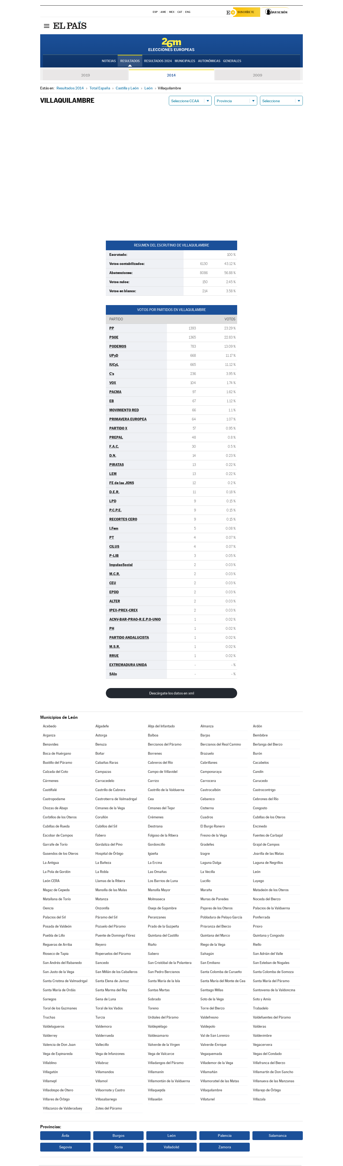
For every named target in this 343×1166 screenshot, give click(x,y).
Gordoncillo (156, 845)
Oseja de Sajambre (162, 909)
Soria (118, 1148)
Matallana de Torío (57, 900)
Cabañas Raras (106, 763)
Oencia (48, 909)
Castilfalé (50, 791)
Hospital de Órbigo (109, 854)
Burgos (118, 1136)
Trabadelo (260, 1009)
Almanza (207, 727)
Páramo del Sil (106, 918)
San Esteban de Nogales (271, 964)
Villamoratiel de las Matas (219, 1082)
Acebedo (49, 727)
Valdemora (103, 1027)
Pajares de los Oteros (216, 909)
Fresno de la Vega (213, 836)
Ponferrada (261, 918)
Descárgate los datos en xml (171, 694)
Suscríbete (248, 12)
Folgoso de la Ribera (163, 836)
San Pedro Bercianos (164, 973)
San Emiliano (210, 964)
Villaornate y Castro (110, 1091)
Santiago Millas (211, 991)
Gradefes (207, 845)
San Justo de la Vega (58, 973)
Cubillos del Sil (106, 827)
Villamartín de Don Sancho (273, 1073)
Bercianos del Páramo (164, 745)
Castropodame (54, 800)
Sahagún (207, 954)
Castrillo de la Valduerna (166, 791)
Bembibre (260, 736)
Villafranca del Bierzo (269, 1064)
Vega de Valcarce (161, 1055)
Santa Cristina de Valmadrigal (65, 982)
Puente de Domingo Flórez (115, 936)
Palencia (225, 1136)
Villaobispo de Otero (58, 1091)
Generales (232, 62)
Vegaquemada (211, 1055)
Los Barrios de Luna (163, 882)
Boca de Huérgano (57, 754)
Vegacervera (262, 1045)
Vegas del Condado (267, 1055)
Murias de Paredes (214, 900)
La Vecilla (207, 873)
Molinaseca (156, 900)
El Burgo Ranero (212, 827)
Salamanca (277, 1136)
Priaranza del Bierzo (215, 927)
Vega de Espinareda (58, 1055)
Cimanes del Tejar (161, 809)
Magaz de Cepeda (56, 891)
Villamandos (104, 1073)
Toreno (153, 1009)
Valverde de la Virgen (164, 1045)
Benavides (50, 745)
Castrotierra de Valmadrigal (116, 800)
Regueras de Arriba (57, 945)
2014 (171, 76)
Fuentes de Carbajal (268, 836)
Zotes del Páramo (108, 1109)
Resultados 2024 (158, 62)
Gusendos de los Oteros (60, 854)
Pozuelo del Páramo (110, 927)
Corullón (101, 818)
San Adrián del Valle (268, 954)
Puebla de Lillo (54, 936)
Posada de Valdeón (57, 927)
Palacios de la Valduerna (271, 909)
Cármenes (50, 782)
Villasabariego (106, 1100)
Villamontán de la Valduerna (169, 1082)
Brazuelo (207, 754)
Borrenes (155, 754)
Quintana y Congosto (268, 936)
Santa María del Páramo (271, 982)
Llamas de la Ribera (110, 882)
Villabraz (102, 1064)
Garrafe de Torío (55, 845)
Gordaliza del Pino (108, 845)
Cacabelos (261, 763)
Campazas (103, 772)
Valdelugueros (53, 1027)
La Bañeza (103, 863)
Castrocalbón (210, 791)
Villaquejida (156, 1091)
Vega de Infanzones (110, 1055)
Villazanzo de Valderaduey (62, 1109)
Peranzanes (157, 918)
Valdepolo (207, 1027)
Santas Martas (159, 991)
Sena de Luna (105, 1000)
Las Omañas (157, 873)
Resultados (130, 62)
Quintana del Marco (215, 936)
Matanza (101, 900)
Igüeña (153, 854)
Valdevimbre (262, 1036)
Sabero (153, 954)
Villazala (259, 1100)
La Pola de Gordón (56, 873)
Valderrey (50, 1036)
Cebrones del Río (265, 800)
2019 (85, 76)
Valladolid (171, 1148)
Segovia (65, 1148)
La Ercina (155, 863)
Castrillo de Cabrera (110, 791)
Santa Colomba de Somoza (273, 973)
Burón (257, 754)
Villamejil (50, 1082)
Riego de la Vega (212, 945)
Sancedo (102, 964)
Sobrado (154, 1000)
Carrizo (153, 782)
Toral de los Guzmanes (60, 1009)
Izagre (205, 854)
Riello (257, 945)
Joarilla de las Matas (268, 854)
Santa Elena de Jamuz (112, 982)
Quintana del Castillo (163, 936)
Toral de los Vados (109, 1009)
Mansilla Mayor (159, 891)
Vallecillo (102, 1045)
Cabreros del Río (160, 763)
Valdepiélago (157, 1027)
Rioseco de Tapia (56, 954)
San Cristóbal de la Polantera (170, 964)
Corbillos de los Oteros (60, 818)
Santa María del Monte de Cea (222, 982)
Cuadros (206, 818)
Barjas (205, 736)
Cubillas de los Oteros (269, 818)
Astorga (101, 736)
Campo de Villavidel (162, 772)
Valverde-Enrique (213, 1045)
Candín (258, 772)
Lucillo (205, 882)
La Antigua (51, 863)
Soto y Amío (262, 1000)
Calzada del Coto (55, 772)
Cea (151, 800)
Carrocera (208, 782)
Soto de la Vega (212, 1000)
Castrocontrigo (264, 791)
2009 (257, 76)
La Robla (102, 873)
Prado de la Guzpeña (163, 927)
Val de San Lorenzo (214, 1036)
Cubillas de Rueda (56, 827)
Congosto (260, 809)
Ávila (65, 1136)
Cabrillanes (208, 763)
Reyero (100, 945)
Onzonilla (102, 909)
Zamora (224, 1148)
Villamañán (208, 1073)
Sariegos (49, 1000)
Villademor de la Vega (216, 1064)
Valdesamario (158, 1036)
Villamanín (156, 1073)
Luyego (258, 882)
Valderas (259, 1027)
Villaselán (155, 1100)
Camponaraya (211, 772)
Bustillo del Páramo (57, 763)
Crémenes (155, 818)
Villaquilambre (211, 1091)
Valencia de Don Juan (59, 1045)
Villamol (101, 1082)
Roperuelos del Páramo (113, 954)
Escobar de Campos (58, 836)
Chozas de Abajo (55, 809)
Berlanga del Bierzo (267, 745)
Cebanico (207, 800)
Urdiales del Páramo (163, 1018)
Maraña (206, 891)
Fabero (100, 836)
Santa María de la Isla (164, 982)
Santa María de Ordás (59, 991)
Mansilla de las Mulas (111, 891)
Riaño (152, 945)
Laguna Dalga (210, 863)
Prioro (257, 927)
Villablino (50, 1064)
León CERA (51, 882)
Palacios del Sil (54, 918)
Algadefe (102, 727)
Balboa (153, 736)
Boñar (100, 754)
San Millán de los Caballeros (116, 973)
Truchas (49, 1018)
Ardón (257, 727)
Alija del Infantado (161, 727)
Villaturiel (207, 1100)
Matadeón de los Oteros (271, 891)
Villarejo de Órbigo (267, 1091)
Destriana (155, 827)
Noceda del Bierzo (267, 900)
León (256, 873)
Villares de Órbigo (56, 1100)
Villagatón (50, 1073)
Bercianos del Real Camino (220, 745)
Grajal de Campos (266, 845)
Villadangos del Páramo (166, 1064)
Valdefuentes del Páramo (272, 1018)
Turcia (100, 1018)
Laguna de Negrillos (268, 863)
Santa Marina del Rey (111, 991)
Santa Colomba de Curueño (221, 973)
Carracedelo (104, 782)
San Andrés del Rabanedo (62, 964)
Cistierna (207, 809)
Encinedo (260, 827)
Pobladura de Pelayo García (221, 918)
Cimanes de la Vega (110, 809)
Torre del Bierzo (212, 1009)
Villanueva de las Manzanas (273, 1082)
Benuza (101, 745)
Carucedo (260, 782)
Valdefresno (209, 1018)
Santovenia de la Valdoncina (274, 991)
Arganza (49, 736)
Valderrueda (104, 1036)
